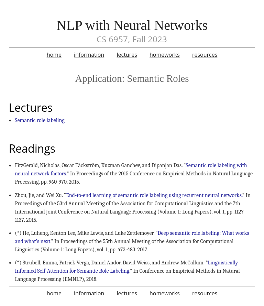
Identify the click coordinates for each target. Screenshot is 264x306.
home (54, 54)
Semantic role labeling (40, 120)
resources (204, 54)
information (89, 54)
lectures (127, 54)
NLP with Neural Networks (132, 25)
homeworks (165, 54)
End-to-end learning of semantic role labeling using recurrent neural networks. (154, 195)
